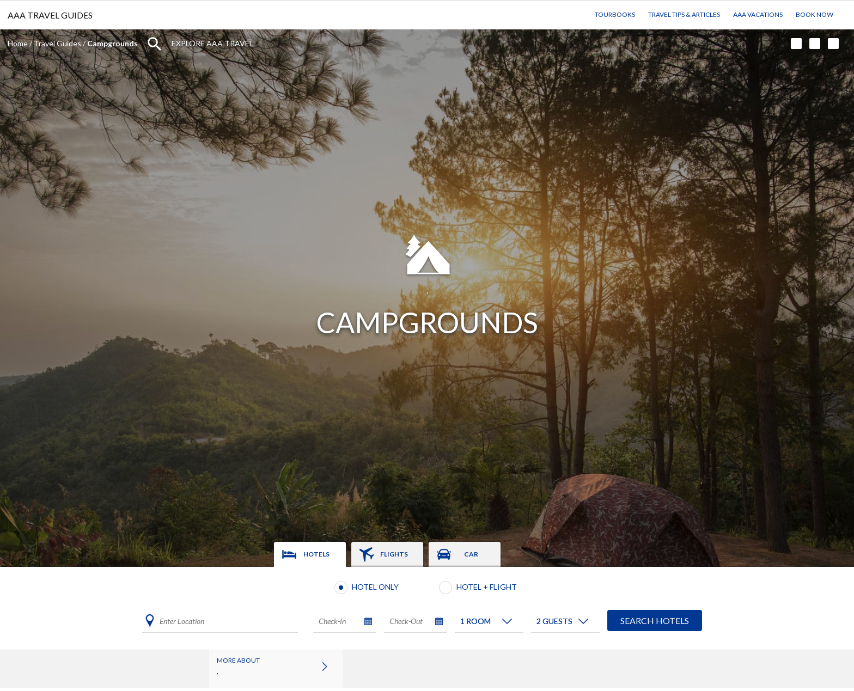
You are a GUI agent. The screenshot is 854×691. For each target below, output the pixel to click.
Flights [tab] (394, 554)
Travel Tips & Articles (684, 14)
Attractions (372, 666)
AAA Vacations (758, 14)
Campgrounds (441, 666)
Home (18, 43)
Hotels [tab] (316, 554)
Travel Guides (57, 43)
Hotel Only (375, 586)
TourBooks (615, 14)
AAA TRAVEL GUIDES (50, 15)
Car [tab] (471, 554)
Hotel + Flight (486, 586)
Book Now (814, 14)
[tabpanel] (427, 608)
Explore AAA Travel (212, 43)
